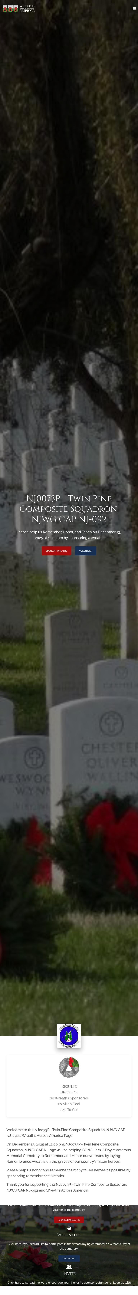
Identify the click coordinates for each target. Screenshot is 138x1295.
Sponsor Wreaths (56, 551)
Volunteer (85, 551)
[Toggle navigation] (134, 8)
